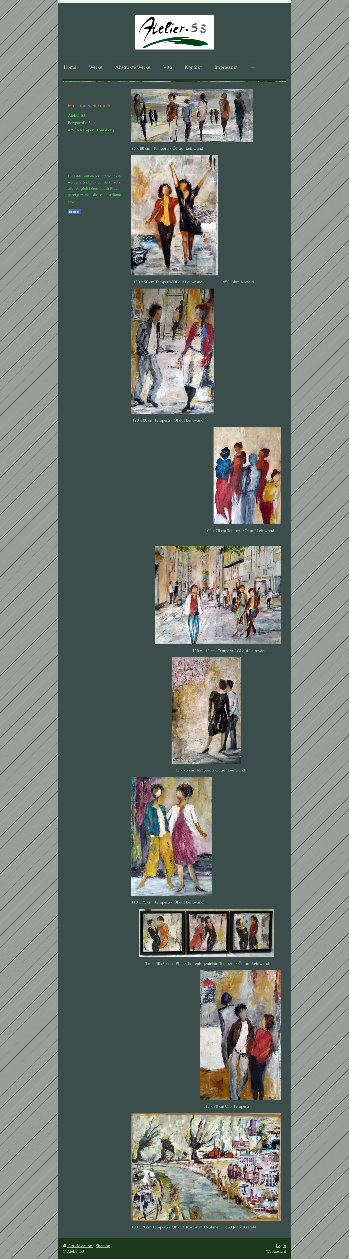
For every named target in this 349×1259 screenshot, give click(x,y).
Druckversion (78, 1245)
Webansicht (276, 1251)
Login (281, 1245)
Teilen (74, 212)
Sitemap (103, 1245)
